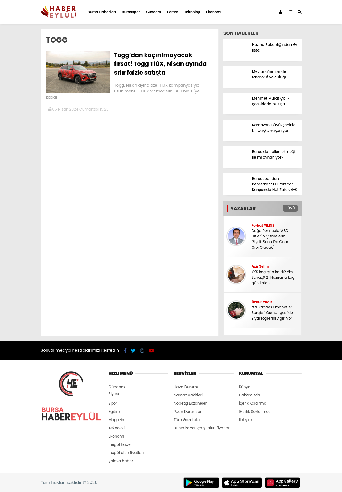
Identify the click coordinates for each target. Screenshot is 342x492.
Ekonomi (213, 12)
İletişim (245, 419)
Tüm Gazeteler (187, 419)
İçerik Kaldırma (253, 403)
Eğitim (172, 12)
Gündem (153, 12)
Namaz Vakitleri (188, 395)
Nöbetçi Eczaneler (190, 403)
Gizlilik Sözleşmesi (255, 411)
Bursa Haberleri (102, 12)
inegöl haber (120, 444)
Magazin (116, 419)
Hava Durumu (187, 386)
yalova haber (121, 461)
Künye (244, 386)
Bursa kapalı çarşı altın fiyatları (202, 428)
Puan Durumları (188, 411)
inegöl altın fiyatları (126, 452)
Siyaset (115, 393)
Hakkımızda (249, 395)
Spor (113, 403)
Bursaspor (131, 12)
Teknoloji (192, 12)
